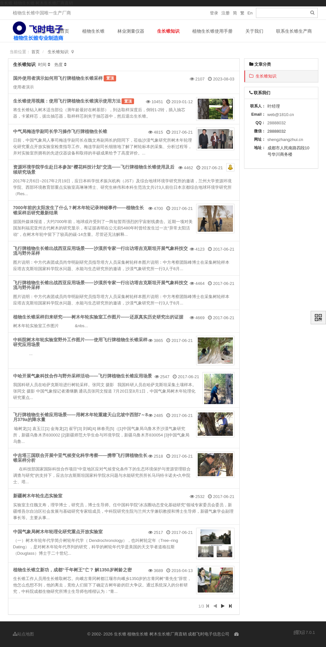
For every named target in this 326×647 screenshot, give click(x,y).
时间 (42, 64)
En (250, 13)
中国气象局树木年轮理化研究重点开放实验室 (58, 531)
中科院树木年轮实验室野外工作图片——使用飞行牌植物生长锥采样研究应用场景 (80, 342)
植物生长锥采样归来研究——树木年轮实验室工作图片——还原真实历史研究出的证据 (98, 316)
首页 (64, 31)
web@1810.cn (280, 114)
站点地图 (23, 634)
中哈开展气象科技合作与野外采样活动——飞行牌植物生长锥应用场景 (82, 375)
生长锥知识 (168, 31)
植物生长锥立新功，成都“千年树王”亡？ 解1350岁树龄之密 (72, 569)
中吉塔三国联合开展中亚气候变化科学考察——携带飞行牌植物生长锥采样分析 (80, 458)
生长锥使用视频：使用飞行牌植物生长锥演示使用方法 (67, 101)
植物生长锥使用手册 (212, 31)
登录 (214, 13)
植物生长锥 (93, 31)
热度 (58, 64)
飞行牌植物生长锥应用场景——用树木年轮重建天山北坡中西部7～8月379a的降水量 (80, 417)
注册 (225, 13)
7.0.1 (304, 633)
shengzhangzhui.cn (285, 139)
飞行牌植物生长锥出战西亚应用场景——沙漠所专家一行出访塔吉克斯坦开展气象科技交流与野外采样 (100, 251)
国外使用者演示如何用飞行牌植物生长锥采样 (58, 78)
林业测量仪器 (130, 31)
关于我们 (254, 31)
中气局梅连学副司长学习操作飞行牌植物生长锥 (60, 131)
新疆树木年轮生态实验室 (37, 495)
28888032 (276, 122)
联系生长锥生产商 (294, 31)
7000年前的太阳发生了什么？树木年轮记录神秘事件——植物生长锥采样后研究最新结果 (78, 210)
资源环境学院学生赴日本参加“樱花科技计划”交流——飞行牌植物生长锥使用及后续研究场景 (93, 169)
